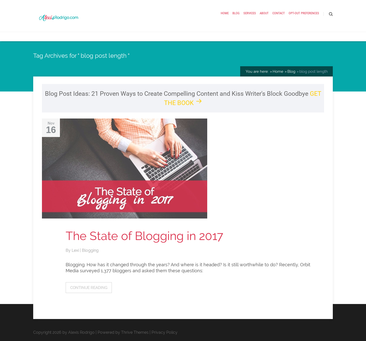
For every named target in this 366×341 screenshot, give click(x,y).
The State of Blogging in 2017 (144, 236)
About (264, 13)
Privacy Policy (165, 332)
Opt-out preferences (304, 13)
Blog (236, 13)
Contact (278, 13)
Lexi (76, 250)
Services (249, 13)
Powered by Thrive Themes (123, 332)
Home (225, 13)
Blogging (90, 250)
